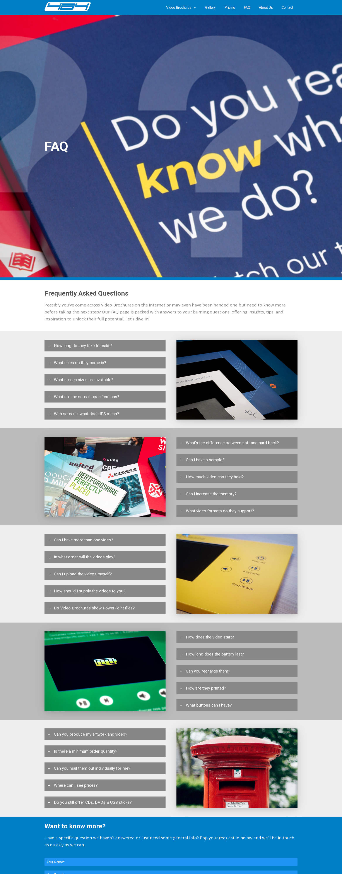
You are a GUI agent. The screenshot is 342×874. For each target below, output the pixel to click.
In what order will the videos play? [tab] (84, 556)
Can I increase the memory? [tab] (211, 493)
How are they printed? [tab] (206, 688)
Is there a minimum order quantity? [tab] (85, 751)
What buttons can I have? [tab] (209, 705)
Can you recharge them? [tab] (208, 671)
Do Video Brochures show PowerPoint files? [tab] (94, 608)
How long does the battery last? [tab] (215, 654)
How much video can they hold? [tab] (215, 476)
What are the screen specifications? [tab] (86, 396)
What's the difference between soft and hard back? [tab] (232, 442)
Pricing (229, 7)
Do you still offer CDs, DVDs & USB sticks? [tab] (93, 802)
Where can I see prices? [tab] (75, 785)
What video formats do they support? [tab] (220, 510)
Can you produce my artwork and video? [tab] (90, 734)
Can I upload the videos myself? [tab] (83, 573)
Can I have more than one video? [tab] (83, 539)
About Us (266, 7)
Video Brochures (179, 7)
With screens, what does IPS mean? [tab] (86, 413)
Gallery (210, 7)
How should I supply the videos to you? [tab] (89, 591)
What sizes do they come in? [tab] (80, 362)
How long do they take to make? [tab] (83, 345)
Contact (287, 7)
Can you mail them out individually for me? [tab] (92, 768)
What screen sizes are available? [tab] (83, 379)
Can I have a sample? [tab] (205, 459)
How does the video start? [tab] (210, 637)
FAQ (247, 7)
